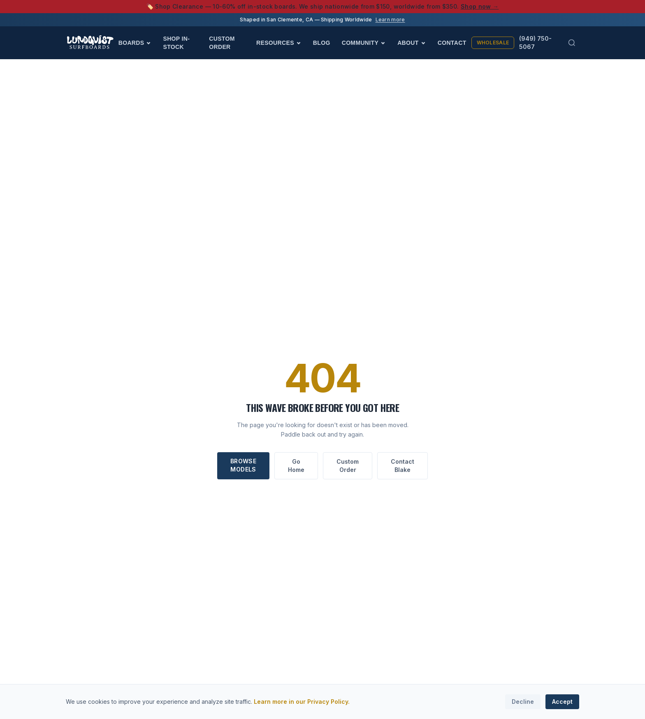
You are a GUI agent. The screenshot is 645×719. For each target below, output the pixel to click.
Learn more (390, 19)
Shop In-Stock (176, 42)
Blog (321, 42)
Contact (452, 42)
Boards (135, 42)
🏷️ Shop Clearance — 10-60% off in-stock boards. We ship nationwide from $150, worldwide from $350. (322, 6)
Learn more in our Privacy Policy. (302, 701)
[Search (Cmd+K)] (571, 42)
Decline (523, 701)
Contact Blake (402, 465)
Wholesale (493, 42)
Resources (279, 42)
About (411, 42)
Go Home (296, 465)
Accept (562, 701)
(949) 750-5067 (535, 42)
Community (364, 42)
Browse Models (243, 465)
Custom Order (222, 42)
